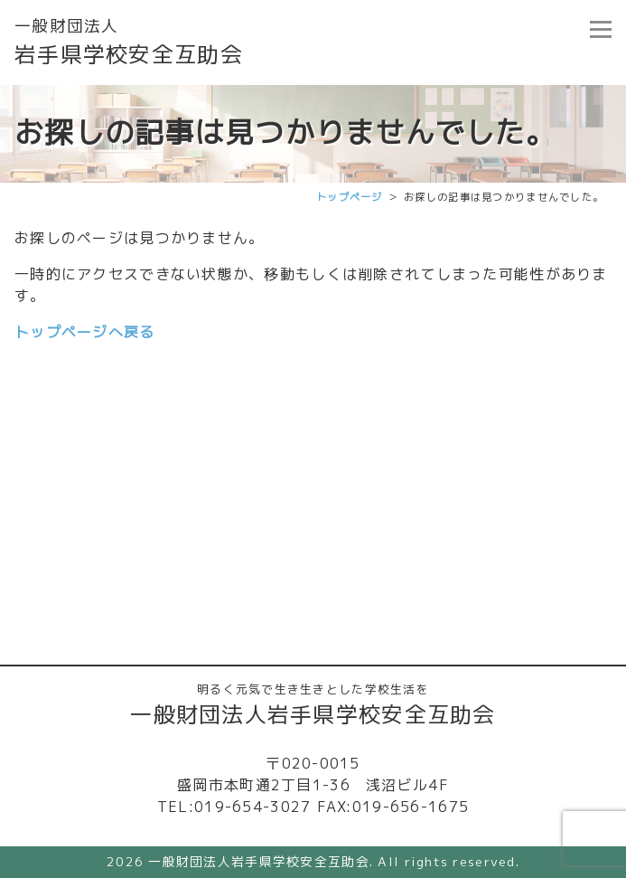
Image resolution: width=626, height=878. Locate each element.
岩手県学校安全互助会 (128, 42)
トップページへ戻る (84, 332)
